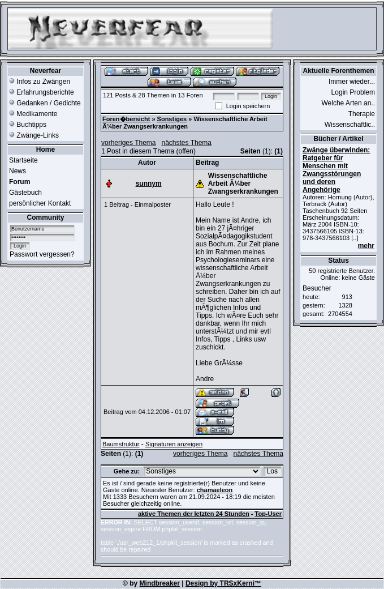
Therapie (361, 114)
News (17, 171)
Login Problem (353, 92)
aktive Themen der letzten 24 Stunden (193, 513)
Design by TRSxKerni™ (223, 583)
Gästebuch (25, 193)
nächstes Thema (187, 143)
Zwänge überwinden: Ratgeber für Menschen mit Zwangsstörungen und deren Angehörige (336, 170)
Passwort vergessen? (42, 254)
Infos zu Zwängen (39, 82)
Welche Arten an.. (349, 103)
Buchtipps (27, 125)
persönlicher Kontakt (40, 203)
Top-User (268, 513)
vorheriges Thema (128, 143)
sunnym (149, 183)
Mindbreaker (160, 583)
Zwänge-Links (34, 135)
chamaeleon (215, 489)
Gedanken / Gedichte (45, 103)
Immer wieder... (352, 82)
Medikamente (33, 114)
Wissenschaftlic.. (350, 125)
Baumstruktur (120, 444)
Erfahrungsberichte (41, 92)
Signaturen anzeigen (173, 444)
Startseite (23, 160)
